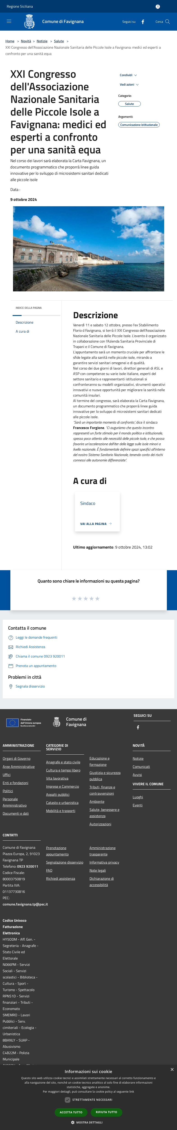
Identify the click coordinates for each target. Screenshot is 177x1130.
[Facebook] (141, 21)
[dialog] (88, 1097)
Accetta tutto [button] (71, 1112)
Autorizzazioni (100, 824)
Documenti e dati (16, 813)
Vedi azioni (130, 84)
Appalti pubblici (57, 794)
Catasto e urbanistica (62, 802)
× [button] (172, 1069)
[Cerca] (167, 21)
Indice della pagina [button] (29, 308)
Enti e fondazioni (15, 782)
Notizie (42, 41)
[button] (88, 1122)
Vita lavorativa (57, 778)
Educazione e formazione (100, 761)
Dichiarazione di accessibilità (102, 881)
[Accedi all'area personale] (158, 6)
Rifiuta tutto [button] (106, 1112)
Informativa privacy (104, 862)
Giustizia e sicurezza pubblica (105, 776)
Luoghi (138, 797)
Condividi (129, 75)
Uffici (7, 774)
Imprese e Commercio (62, 786)
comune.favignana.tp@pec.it (25, 904)
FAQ (49, 870)
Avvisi (137, 774)
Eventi (138, 805)
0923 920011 (27, 866)
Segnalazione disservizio (64, 862)
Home (9, 41)
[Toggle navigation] (9, 21)
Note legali (98, 870)
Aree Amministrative (19, 766)
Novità (26, 41)
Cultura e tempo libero (63, 770)
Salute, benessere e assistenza (104, 813)
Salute (59, 41)
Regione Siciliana (20, 6)
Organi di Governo (16, 758)
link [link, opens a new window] (131, 1092)
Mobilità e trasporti (60, 810)
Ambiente (97, 801)
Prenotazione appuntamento (57, 851)
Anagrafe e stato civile (63, 762)
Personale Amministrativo (15, 802)
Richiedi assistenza (60, 878)
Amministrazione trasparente (103, 851)
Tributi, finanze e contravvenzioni (102, 790)
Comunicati (141, 766)
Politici (8, 791)
